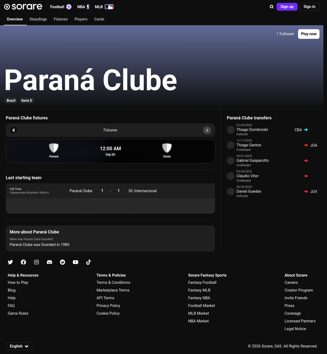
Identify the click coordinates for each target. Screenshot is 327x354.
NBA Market (198, 321)
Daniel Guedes (249, 191)
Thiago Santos (249, 145)
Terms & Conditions (113, 282)
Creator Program (299, 290)
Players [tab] (81, 19)
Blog (11, 290)
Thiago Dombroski (252, 129)
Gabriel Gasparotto (253, 160)
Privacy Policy (108, 305)
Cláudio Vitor (248, 176)
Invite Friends (296, 298)
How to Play (18, 282)
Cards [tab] (99, 19)
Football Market (201, 305)
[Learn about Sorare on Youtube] (75, 262)
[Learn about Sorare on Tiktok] (88, 262)
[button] (272, 7)
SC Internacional (143, 191)
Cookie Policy (108, 313)
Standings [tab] (38, 19)
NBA (83, 6)
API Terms (105, 298)
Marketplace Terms (113, 290)
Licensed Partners (300, 321)
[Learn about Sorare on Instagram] (36, 262)
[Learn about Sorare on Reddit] (62, 262)
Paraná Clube (81, 191)
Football (60, 6)
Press (289, 305)
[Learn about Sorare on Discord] (49, 262)
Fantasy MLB (199, 290)
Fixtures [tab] (61, 19)
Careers (291, 282)
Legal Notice (295, 329)
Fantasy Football (202, 282)
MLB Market (198, 313)
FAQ (11, 305)
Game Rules (18, 313)
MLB (104, 6)
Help (12, 298)
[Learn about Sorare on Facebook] (23, 262)
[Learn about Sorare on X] (10, 262)
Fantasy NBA (199, 298)
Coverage (293, 313)
